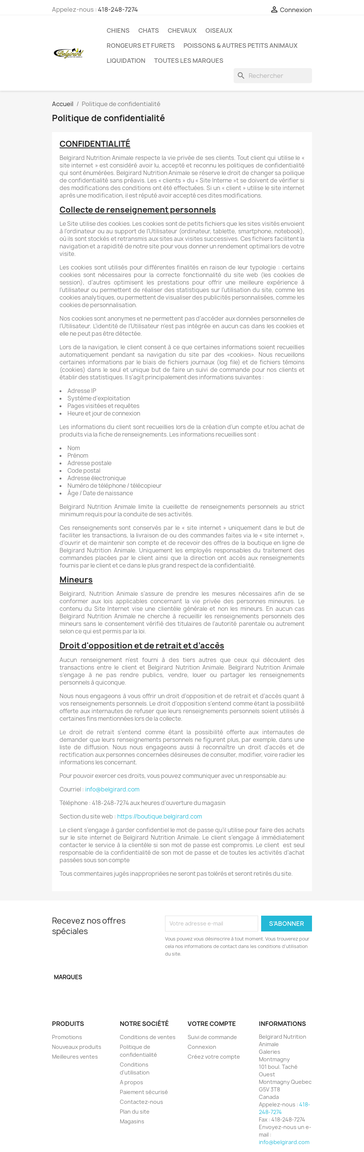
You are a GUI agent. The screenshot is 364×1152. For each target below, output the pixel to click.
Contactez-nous (141, 1101)
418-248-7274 (118, 9)
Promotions (67, 1037)
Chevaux (182, 30)
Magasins (132, 1121)
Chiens (118, 30)
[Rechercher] (273, 75)
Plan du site (135, 1111)
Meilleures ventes (75, 1056)
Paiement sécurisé (144, 1092)
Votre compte (212, 1024)
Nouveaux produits (76, 1046)
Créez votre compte (214, 1056)
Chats (148, 30)
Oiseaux (218, 30)
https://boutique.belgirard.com (159, 816)
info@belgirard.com (112, 789)
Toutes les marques (188, 60)
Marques (68, 977)
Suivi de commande (212, 1037)
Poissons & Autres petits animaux (241, 45)
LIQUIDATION (126, 60)
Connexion (202, 1046)
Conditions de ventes (148, 1037)
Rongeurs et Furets (141, 45)
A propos (131, 1082)
